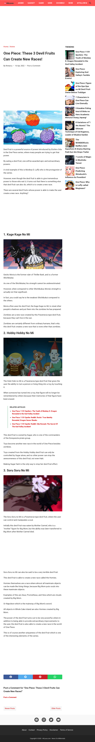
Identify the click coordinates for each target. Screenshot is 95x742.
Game (41, 3)
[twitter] (25, 677)
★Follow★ (82, 3)
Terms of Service (66, 730)
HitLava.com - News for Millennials (53, 738)
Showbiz (60, 3)
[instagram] (44, 720)
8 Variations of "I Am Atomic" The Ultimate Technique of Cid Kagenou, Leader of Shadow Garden (77, 128)
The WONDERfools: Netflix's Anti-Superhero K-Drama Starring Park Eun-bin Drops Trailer (77, 145)
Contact (32, 730)
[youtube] (58, 720)
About (24, 730)
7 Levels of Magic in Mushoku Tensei (83, 160)
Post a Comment (33, 66)
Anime (21, 3)
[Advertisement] (47, 25)
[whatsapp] (55, 677)
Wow (71, 3)
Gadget (31, 3)
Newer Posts (10, 708)
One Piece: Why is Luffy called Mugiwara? (83, 185)
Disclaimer (54, 730)
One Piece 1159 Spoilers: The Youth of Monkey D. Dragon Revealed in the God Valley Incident (78, 58)
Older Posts (56, 708)
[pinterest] (40, 677)
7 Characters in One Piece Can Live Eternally (82, 100)
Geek (50, 3)
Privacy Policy (42, 730)
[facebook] (10, 677)
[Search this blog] (90, 3)
